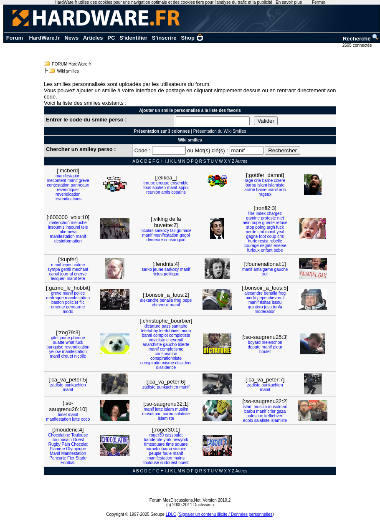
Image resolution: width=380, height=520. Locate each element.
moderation (265, 311)
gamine (253, 218)
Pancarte (57, 458)
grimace (184, 230)
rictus (157, 274)
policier (72, 302)
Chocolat (79, 444)
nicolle (80, 356)
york (168, 439)
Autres (241, 161)
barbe (267, 180)
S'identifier (133, 38)
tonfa (277, 307)
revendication (68, 194)
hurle (252, 241)
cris (280, 236)
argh (271, 227)
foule (167, 453)
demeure (155, 239)
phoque (78, 338)
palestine (254, 416)
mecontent (56, 180)
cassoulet (173, 435)
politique (171, 274)
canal (54, 274)
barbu (251, 185)
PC (111, 38)
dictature (152, 326)
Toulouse (79, 435)
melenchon (59, 222)
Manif (55, 453)
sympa (54, 269)
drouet (67, 356)
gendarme (75, 307)
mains (179, 458)
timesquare (154, 444)
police (79, 293)
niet (280, 218)
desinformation (68, 241)
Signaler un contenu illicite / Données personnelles (225, 514)
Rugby (54, 444)
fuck (280, 227)
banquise (54, 347)
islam (262, 185)
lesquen (58, 278)
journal (66, 274)
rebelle (275, 241)
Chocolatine (59, 435)
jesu (267, 307)
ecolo (248, 420)
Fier (70, 458)
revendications (68, 199)
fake (62, 232)
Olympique (76, 449)
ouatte (58, 342)
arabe (249, 189)
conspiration (166, 353)
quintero (255, 307)
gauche (281, 269)
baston (57, 302)
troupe (149, 183)
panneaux (80, 185)
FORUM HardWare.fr (71, 64)
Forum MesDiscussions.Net (174, 500)
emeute (58, 307)
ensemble (179, 183)
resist (263, 241)
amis (165, 192)
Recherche (361, 38)
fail (172, 230)
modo (68, 311)
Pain (65, 444)
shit (261, 232)
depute (254, 347)
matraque (55, 297)
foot (262, 236)
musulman (151, 413)
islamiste (276, 185)
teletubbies (169, 330)
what (70, 342)
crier (271, 411)
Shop (192, 38)
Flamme (57, 449)
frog (177, 300)
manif (72, 180)
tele (84, 227)
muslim (181, 409)
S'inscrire (164, 38)
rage (249, 180)
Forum (14, 38)
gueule (268, 222)
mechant (80, 269)
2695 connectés (357, 45)
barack (152, 449)
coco (85, 419)
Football (68, 462)
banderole (153, 439)
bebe (278, 250)
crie (257, 180)
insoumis (56, 227)
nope (256, 222)
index (261, 213)
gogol (185, 235)
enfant (267, 250)
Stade (81, 458)
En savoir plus (289, 2)
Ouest (78, 439)
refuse (282, 222)
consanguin (174, 239)
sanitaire (179, 326)
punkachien (75, 385)
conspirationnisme (157, 363)
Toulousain (62, 439)
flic (81, 302)
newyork (180, 439)
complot (160, 335)
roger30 (156, 435)
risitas (265, 302)
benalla (166, 300)
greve (84, 180)
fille (251, 213)
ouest (183, 462)
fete (81, 278)
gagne (252, 236)
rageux (264, 194)
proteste (268, 218)
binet (62, 414)
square (181, 444)
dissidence (166, 367)
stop (250, 227)
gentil (66, 269)
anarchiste (152, 344)
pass (166, 326)
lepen (67, 265)
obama (165, 449)
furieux (253, 250)
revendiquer (68, 189)
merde (250, 232)
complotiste (179, 335)
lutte (76, 419)
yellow (55, 351)
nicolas (146, 230)
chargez (274, 213)
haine (261, 189)
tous (147, 187)
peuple (155, 453)
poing (260, 227)
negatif (266, 245)
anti (282, 189)
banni (147, 335)
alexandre (149, 300)
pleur (277, 347)
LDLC (171, 514)
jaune (65, 338)
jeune (158, 269)
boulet (265, 351)
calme (79, 265)
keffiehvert (274, 416)
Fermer (318, 2)
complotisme (171, 349)
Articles (93, 38)
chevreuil (160, 305)
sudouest (168, 462)
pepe (187, 300)
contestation (58, 185)
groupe (162, 183)
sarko (147, 269)
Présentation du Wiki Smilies (219, 131)
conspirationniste (166, 358)
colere (279, 180)
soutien (159, 187)
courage (250, 245)
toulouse (151, 462)
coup (271, 236)
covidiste (157, 340)
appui (183, 187)
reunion (153, 192)
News (71, 38)
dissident (183, 363)
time (170, 444)
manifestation (68, 176)
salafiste (182, 413)
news (72, 232)
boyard (254, 342)
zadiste (56, 385)
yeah (281, 232)
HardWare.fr (44, 38)
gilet (54, 338)
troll (265, 274)
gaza (281, 411)
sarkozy (162, 230)
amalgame (263, 269)
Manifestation (73, 453)
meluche (79, 222)
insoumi (73, 227)
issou (276, 302)
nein (247, 222)
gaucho (170, 344)
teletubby (149, 330)
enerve (280, 245)
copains (178, 192)
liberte (183, 344)
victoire (180, 449)
